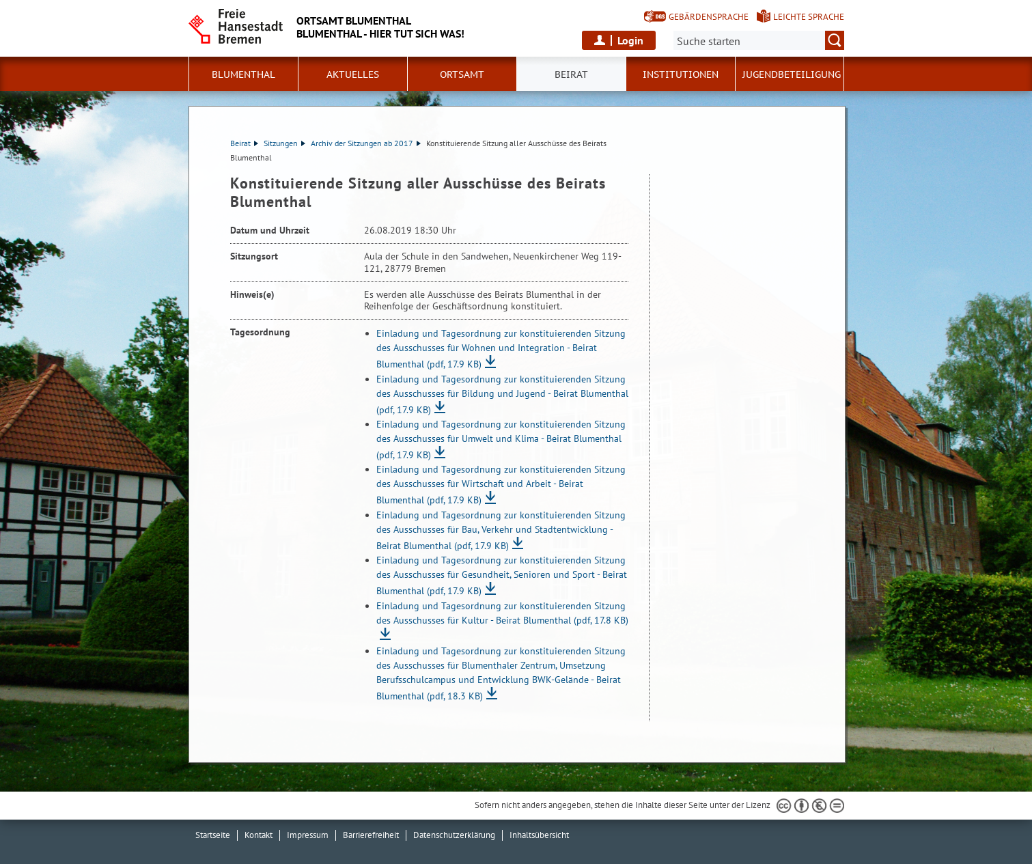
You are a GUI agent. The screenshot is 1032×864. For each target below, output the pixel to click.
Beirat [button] (571, 74)
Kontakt (259, 835)
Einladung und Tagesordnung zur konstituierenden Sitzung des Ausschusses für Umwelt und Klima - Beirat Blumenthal (501, 439)
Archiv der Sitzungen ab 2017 (366, 143)
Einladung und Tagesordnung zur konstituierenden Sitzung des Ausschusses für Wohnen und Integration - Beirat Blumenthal (501, 348)
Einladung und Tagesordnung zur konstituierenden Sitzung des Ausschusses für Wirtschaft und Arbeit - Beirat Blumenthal (501, 484)
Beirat (244, 143)
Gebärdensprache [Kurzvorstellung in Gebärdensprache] (709, 17)
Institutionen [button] (681, 74)
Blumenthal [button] (243, 74)
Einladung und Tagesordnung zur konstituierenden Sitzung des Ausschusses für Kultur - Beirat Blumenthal (502, 613)
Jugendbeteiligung (791, 74)
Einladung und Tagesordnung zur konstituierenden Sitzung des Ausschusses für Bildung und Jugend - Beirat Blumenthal (502, 394)
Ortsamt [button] (462, 74)
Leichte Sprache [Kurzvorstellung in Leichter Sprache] (808, 17)
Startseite (212, 835)
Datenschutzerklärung (454, 835)
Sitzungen (284, 143)
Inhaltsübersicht (539, 835)
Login (630, 40)
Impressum (308, 835)
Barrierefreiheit (371, 835)
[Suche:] (758, 40)
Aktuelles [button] (352, 74)
